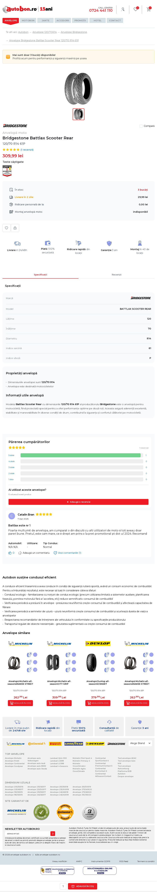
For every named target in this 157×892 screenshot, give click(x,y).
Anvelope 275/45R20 (82, 792)
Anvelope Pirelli (12, 761)
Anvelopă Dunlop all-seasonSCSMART (98, 682)
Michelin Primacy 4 (81, 761)
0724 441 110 (101, 10)
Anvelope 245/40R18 (59, 795)
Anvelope (11, 20)
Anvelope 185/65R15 (14, 795)
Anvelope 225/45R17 (14, 789)
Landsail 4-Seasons (59, 766)
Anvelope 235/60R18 (59, 789)
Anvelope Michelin (13, 758)
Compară (149, 126)
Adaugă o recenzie (80, 502)
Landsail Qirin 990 (58, 758)
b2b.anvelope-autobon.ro (47, 854)
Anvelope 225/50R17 (37, 789)
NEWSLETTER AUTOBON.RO (22, 828)
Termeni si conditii (145, 861)
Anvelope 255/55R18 (59, 787)
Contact (115, 20)
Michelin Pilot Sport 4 (82, 758)
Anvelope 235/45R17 (37, 787)
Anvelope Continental (15, 763)
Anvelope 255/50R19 (82, 787)
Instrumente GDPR (100, 861)
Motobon (28, 20)
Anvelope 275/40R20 (82, 789)
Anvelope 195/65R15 (14, 792)
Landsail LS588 (57, 761)
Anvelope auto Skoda (37, 769)
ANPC (79, 861)
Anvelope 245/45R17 (37, 795)
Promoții (80, 20)
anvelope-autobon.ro (20, 854)
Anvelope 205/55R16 (14, 787)
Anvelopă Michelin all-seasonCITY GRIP (59, 682)
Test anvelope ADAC (127, 758)
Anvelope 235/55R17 (37, 792)
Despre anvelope (125, 776)
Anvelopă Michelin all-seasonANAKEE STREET (20, 682)
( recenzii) (27, 149)
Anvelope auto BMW (37, 766)
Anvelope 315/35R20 (82, 795)
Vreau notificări (59, 861)
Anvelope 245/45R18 (59, 792)
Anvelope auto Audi (36, 763)
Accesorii (63, 20)
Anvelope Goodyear (14, 766)
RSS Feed (123, 861)
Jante (45, 20)
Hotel (98, 20)
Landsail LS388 (57, 763)
